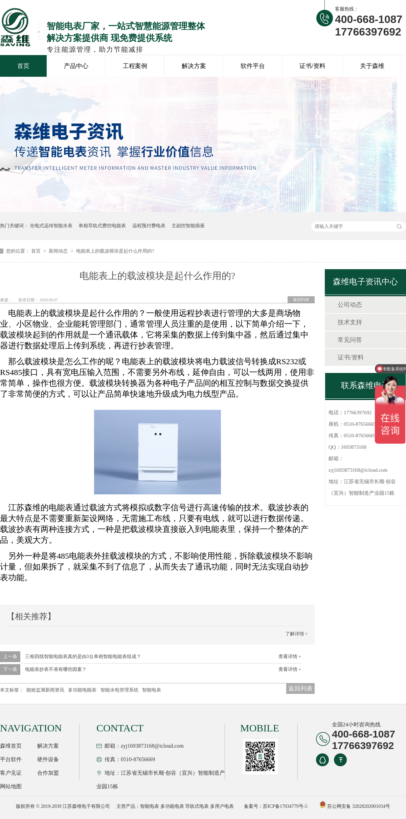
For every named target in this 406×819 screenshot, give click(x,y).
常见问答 (350, 339)
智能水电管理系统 (119, 690)
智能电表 (151, 690)
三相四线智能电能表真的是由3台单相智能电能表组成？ (83, 656)
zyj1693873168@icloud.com (358, 470)
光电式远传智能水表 (51, 225)
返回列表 (301, 299)
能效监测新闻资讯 (45, 690)
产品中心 (76, 66)
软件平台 (253, 66)
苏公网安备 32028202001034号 (354, 806)
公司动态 (350, 304)
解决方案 (194, 66)
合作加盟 (48, 773)
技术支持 (350, 322)
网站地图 (11, 786)
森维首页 (11, 746)
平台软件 (11, 759)
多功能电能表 (82, 690)
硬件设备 (48, 759)
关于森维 (372, 66)
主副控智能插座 (188, 225)
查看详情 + (289, 656)
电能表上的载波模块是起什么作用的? (115, 251)
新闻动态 (59, 251)
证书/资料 (312, 66)
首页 (23, 66)
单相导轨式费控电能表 (102, 225)
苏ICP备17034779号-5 (285, 806)
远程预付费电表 (148, 225)
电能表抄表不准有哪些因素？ (56, 669)
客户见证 (11, 773)
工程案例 (135, 66)
